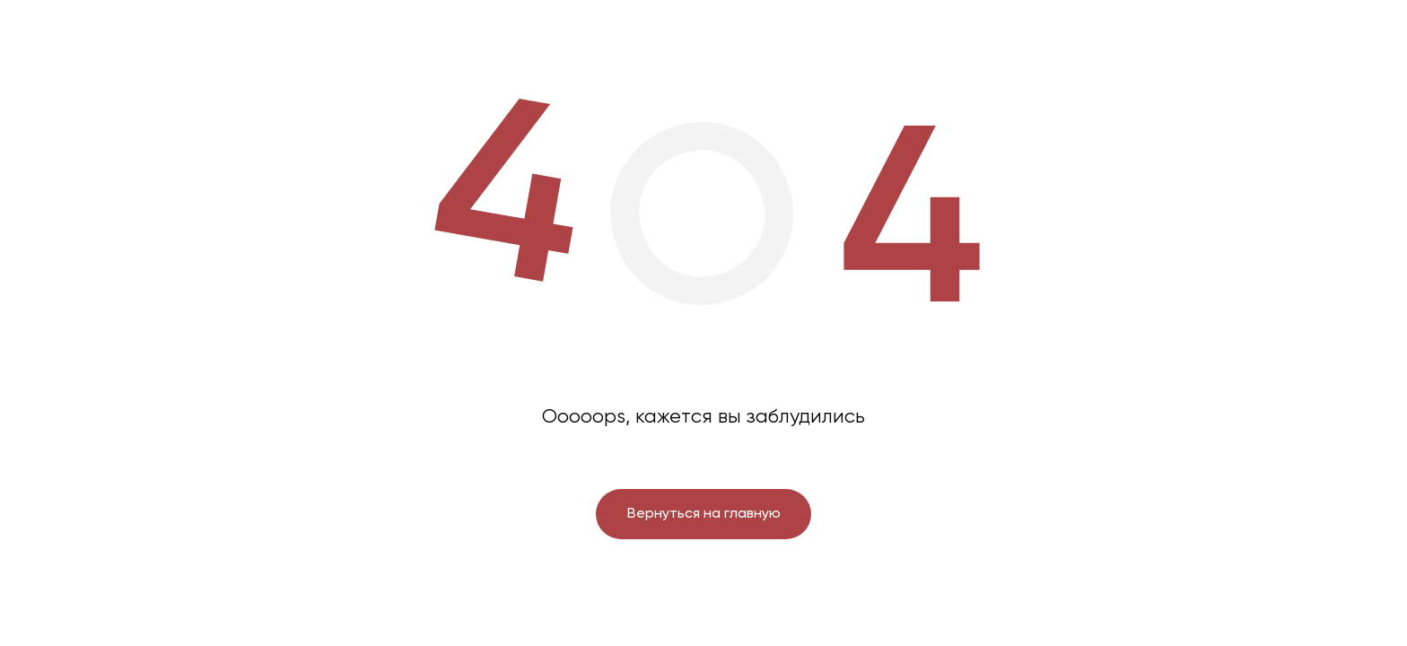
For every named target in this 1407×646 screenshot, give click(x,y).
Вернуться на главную (704, 514)
